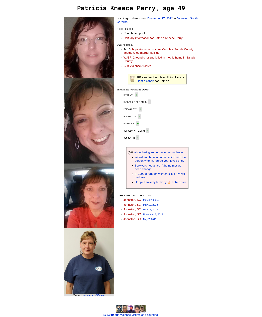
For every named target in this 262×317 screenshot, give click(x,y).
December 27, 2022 (160, 18)
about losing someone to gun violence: (156, 152)
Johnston (182, 18)
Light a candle (146, 81)
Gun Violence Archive (137, 66)
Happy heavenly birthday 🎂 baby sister (160, 182)
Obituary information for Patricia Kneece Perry (152, 38)
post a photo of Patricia (93, 295)
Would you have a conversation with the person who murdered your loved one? (160, 158)
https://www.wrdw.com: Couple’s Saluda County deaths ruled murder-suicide (158, 51)
